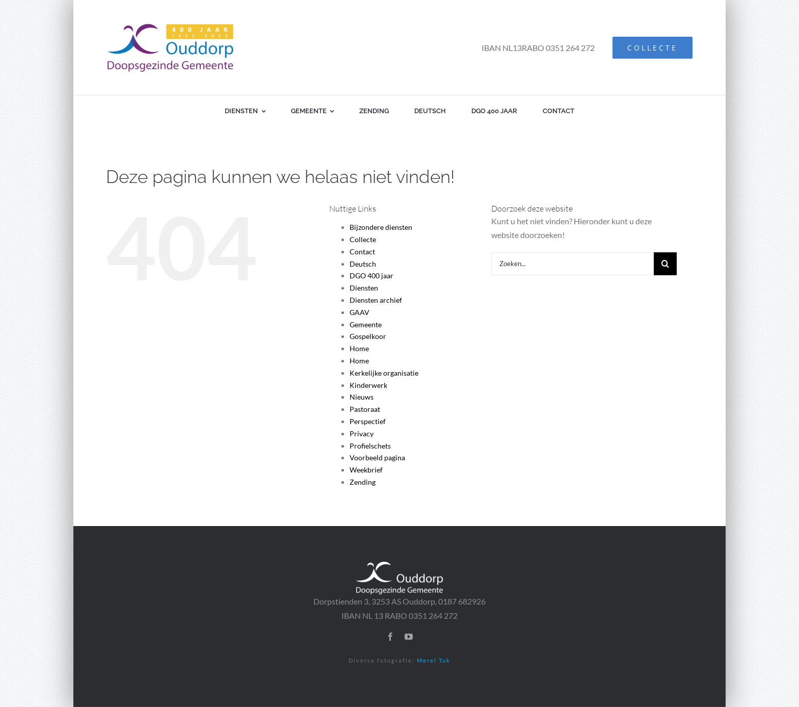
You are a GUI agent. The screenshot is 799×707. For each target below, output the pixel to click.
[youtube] (409, 637)
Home (359, 348)
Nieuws (362, 396)
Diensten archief (376, 300)
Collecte (363, 239)
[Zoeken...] (572, 263)
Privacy (362, 433)
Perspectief (368, 421)
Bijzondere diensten (381, 227)
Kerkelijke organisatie (384, 373)
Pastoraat (365, 409)
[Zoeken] (665, 263)
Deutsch (363, 263)
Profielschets (370, 445)
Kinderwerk (368, 385)
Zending (363, 482)
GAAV (359, 312)
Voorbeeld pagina (377, 457)
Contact (362, 251)
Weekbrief (366, 469)
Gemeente (366, 324)
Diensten (364, 287)
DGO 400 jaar (371, 275)
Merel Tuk (433, 660)
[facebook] (390, 637)
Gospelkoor (368, 336)
